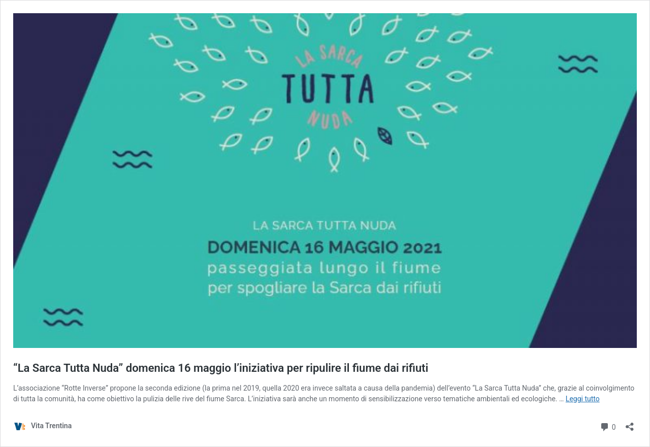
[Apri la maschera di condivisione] (630, 423)
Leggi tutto (583, 399)
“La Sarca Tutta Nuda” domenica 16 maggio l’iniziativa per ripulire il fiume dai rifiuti (220, 368)
